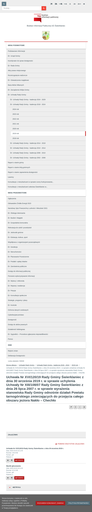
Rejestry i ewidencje (16, 286)
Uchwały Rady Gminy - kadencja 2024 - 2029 (27, 99)
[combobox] (21, 8)
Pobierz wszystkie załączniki (69, 444)
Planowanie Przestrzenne (18, 257)
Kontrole (12, 305)
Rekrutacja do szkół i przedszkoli (19, 228)
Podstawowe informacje (16, 51)
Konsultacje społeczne (17, 295)
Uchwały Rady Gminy (17, 95)
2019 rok (16, 133)
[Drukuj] (84, 407)
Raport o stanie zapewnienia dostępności (22, 172)
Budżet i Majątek (15, 218)
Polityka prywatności (79, 503)
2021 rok (16, 124)
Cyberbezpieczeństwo (16, 315)
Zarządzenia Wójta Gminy (18, 90)
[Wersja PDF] (75, 407)
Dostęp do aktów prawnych (17, 324)
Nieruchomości (14, 252)
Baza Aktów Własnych (16, 85)
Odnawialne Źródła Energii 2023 (19, 203)
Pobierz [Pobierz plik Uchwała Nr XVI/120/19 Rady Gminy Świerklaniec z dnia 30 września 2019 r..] (19, 460)
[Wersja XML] (80, 407)
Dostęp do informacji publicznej (19, 271)
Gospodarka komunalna (18, 223)
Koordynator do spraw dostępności (20, 61)
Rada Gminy (14, 66)
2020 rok (16, 129)
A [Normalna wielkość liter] (70, 4)
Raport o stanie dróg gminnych (19, 167)
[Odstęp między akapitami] (51, 4)
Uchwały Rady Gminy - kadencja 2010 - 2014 (27, 148)
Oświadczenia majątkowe (18, 80)
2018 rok (16, 138)
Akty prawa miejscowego (17, 70)
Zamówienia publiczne (17, 266)
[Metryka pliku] (7, 460)
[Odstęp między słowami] (60, 4)
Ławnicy (11, 177)
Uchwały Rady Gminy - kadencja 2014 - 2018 (27, 143)
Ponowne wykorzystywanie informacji (21, 276)
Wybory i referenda (16, 281)
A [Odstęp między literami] (65, 4)
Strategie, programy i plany (17, 300)
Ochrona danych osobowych (18, 310)
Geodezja (13, 247)
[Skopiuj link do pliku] (12, 460)
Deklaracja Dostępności (16, 356)
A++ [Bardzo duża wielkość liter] (79, 4)
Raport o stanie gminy (16, 162)
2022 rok (16, 119)
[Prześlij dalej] (71, 407)
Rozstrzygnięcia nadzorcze (17, 75)
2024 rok (16, 109)
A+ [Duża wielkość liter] (75, 4)
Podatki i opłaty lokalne (17, 261)
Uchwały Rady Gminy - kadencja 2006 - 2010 (27, 153)
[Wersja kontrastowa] (84, 4)
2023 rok (16, 114)
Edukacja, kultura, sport (18, 237)
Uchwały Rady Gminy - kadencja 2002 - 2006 (27, 158)
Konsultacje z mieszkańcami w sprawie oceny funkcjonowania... (31, 182)
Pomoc (10, 339)
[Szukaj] (44, 8)
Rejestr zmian (13, 351)
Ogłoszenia (12, 198)
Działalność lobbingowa (16, 329)
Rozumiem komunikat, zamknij (50, 503)
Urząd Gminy (14, 56)
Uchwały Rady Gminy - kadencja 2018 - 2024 (27, 104)
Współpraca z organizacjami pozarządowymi (24, 242)
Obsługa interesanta (16, 213)
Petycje (12, 291)
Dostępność (12, 320)
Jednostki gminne (15, 232)
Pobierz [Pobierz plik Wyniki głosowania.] (19, 478)
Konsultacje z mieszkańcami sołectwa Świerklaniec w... (28, 187)
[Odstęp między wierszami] (56, 4)
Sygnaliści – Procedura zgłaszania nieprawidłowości (28, 334)
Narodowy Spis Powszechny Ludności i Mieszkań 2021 (28, 208)
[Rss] (4, 4)
